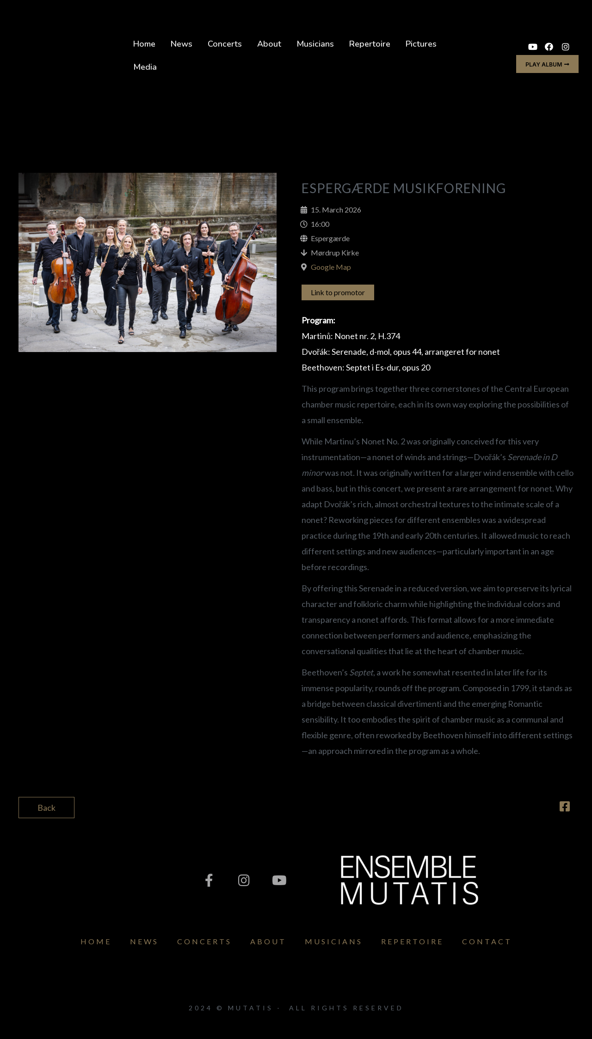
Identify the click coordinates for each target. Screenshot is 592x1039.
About (269, 43)
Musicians (315, 43)
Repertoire (369, 43)
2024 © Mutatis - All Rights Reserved (296, 1008)
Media (145, 67)
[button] (547, 64)
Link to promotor (338, 292)
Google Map (331, 266)
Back (46, 807)
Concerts (225, 43)
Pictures (421, 43)
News (181, 43)
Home (144, 43)
